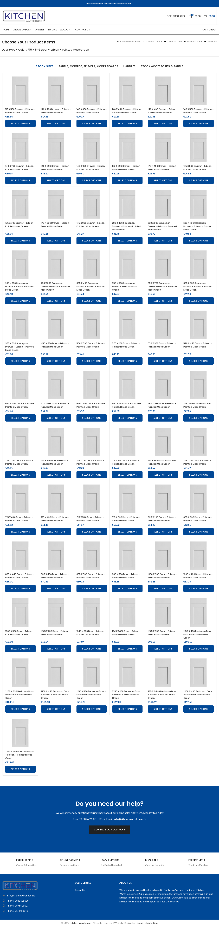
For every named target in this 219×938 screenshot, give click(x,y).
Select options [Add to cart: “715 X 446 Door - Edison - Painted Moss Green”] (20, 538)
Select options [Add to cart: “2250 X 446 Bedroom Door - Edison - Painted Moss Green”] (162, 719)
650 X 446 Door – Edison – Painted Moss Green (127, 412)
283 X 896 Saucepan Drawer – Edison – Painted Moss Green (18, 293)
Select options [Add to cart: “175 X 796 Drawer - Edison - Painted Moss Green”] (20, 247)
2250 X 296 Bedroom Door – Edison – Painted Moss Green (126, 704)
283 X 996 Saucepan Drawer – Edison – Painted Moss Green (53, 293)
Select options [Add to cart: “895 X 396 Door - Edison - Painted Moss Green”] (198, 538)
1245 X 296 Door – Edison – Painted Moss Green (54, 644)
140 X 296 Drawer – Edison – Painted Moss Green (54, 112)
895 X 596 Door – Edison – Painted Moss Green (91, 582)
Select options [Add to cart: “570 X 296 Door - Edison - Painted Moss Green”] (127, 367)
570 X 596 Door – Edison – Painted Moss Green (56, 412)
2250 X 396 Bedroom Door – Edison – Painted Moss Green (20, 704)
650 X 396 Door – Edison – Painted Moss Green (91, 412)
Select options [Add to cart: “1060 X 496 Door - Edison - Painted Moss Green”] (198, 598)
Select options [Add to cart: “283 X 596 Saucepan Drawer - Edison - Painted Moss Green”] (162, 247)
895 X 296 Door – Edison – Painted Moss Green (163, 525)
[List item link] (32, 911)
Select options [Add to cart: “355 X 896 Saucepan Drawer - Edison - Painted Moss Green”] (198, 307)
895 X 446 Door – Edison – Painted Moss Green (20, 582)
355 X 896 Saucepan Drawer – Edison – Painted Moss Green (196, 293)
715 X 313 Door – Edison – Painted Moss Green (126, 468)
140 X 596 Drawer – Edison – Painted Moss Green (197, 112)
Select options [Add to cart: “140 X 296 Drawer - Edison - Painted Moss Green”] (56, 127)
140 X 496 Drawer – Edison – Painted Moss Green (161, 112)
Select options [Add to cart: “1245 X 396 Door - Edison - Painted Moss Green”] (91, 658)
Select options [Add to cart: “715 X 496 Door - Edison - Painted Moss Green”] (56, 538)
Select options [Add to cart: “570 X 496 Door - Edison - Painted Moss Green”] (20, 424)
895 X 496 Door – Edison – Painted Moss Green (56, 582)
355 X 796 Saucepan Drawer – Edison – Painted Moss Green (160, 293)
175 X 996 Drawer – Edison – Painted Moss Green (90, 233)
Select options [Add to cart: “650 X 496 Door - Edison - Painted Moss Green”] (162, 424)
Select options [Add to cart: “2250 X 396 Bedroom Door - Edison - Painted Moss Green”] (20, 719)
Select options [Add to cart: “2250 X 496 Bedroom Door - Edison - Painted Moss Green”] (198, 719)
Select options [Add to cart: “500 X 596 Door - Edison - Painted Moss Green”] (91, 367)
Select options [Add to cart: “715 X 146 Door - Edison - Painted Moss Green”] (198, 424)
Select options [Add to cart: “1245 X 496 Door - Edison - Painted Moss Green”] (127, 658)
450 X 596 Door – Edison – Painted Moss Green (56, 351)
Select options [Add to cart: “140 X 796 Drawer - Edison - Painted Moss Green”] (20, 187)
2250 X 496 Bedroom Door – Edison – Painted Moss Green (198, 704)
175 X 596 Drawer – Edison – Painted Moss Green (197, 173)
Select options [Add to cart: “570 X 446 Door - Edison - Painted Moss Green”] (198, 367)
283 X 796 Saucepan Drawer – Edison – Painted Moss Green (196, 233)
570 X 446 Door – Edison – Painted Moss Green (198, 351)
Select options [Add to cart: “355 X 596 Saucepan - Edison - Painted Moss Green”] (127, 307)
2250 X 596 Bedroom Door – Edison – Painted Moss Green (20, 765)
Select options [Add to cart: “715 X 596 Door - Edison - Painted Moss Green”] (127, 538)
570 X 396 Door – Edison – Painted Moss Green (163, 351)
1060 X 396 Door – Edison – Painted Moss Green (161, 584)
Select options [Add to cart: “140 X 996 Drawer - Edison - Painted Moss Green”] (91, 187)
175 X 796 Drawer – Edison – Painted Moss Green (19, 233)
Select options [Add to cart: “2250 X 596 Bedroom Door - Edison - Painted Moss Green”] (20, 779)
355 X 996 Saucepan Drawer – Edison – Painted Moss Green (18, 353)
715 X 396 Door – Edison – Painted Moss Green (198, 468)
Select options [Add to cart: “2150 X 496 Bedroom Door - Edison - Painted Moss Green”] (198, 658)
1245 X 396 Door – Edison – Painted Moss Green (90, 644)
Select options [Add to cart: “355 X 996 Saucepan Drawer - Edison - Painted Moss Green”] (20, 367)
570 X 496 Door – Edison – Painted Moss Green (20, 412)
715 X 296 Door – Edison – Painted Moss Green (91, 468)
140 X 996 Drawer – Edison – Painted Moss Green (90, 173)
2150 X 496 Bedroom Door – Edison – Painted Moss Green (198, 644)
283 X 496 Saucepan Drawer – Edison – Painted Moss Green (125, 233)
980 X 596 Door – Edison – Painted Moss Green (127, 582)
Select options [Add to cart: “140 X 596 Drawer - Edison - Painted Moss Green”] (198, 127)
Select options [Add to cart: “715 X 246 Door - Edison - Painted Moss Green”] (20, 481)
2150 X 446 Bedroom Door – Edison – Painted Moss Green (55, 704)
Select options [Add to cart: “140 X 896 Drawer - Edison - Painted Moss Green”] (56, 187)
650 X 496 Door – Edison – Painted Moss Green (163, 412)
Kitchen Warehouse (81, 933)
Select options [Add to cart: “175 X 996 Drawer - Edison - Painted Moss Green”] (91, 247)
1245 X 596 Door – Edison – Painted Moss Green (161, 644)
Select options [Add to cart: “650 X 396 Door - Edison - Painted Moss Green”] (91, 424)
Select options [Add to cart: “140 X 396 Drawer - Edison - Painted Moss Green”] (91, 127)
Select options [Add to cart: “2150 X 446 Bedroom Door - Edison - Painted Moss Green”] (56, 719)
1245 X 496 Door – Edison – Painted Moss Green (126, 644)
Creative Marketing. (147, 933)
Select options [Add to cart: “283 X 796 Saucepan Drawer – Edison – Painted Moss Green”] (198, 247)
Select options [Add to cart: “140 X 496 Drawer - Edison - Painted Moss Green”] (162, 127)
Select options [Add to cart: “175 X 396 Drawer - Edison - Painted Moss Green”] (127, 187)
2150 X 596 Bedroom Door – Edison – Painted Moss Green (91, 704)
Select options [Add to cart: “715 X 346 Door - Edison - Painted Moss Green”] (162, 481)
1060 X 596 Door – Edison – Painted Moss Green (19, 644)
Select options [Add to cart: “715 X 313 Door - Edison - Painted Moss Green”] (127, 481)
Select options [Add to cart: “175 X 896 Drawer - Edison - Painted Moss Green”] (56, 247)
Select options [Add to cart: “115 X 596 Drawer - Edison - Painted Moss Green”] (20, 127)
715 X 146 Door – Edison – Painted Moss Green (197, 412)
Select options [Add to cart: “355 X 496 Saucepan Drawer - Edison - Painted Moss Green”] (91, 307)
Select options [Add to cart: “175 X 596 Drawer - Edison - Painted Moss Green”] (198, 187)
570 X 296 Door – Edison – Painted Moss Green (127, 351)
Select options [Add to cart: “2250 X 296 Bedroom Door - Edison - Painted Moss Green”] (127, 719)
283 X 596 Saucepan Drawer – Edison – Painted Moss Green (160, 233)
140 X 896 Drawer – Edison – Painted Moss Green (54, 173)
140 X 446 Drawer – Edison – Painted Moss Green (126, 112)
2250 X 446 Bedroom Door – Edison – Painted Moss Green (162, 704)
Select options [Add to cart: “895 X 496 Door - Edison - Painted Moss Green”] (56, 598)
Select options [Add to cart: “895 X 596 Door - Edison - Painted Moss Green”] (91, 598)
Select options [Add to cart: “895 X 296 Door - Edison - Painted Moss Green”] (162, 538)
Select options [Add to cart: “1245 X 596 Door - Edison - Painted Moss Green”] (162, 658)
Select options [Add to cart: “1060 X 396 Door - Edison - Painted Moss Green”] (162, 598)
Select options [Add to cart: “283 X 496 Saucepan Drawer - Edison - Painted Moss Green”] (127, 247)
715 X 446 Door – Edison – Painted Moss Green (20, 525)
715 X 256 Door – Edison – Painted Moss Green (55, 468)
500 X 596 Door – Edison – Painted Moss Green (91, 351)
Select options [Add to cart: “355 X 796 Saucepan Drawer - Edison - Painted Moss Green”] (162, 307)
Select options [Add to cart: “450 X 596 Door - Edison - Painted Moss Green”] (56, 367)
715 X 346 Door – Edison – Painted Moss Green (162, 468)
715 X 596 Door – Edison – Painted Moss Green (126, 525)
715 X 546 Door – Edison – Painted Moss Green (91, 525)
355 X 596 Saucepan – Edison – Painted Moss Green (126, 293)
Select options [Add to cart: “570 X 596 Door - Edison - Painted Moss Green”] (56, 424)
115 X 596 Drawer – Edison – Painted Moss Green (19, 112)
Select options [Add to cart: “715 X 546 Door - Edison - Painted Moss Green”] (91, 538)
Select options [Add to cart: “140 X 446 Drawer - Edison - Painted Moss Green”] (127, 127)
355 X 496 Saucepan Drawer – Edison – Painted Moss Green (89, 293)
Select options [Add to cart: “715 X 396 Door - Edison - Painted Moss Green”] (198, 481)
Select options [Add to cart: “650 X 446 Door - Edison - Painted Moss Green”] (127, 424)
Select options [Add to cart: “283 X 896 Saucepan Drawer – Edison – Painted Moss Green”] (20, 307)
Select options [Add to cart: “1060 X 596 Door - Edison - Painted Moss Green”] (20, 658)
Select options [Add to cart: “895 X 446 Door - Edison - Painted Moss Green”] (20, 598)
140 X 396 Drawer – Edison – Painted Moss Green (90, 112)
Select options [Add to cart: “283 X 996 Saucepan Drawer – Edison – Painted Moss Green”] (56, 307)
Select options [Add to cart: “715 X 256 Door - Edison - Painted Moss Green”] (56, 481)
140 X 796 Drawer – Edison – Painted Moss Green (19, 173)
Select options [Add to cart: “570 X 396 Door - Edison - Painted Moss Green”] (162, 367)
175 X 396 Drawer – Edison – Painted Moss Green (126, 173)
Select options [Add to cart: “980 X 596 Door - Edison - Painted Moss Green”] (127, 598)
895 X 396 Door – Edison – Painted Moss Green (198, 525)
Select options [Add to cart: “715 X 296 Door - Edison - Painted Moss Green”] (91, 481)
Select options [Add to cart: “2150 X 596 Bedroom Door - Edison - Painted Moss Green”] (91, 719)
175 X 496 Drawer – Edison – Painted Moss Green (161, 173)
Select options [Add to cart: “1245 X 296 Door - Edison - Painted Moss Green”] (56, 658)
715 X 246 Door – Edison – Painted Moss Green (20, 468)
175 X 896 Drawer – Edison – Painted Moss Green (54, 233)
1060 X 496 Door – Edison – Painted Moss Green (197, 584)
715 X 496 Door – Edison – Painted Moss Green (55, 525)
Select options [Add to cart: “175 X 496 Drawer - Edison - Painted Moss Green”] (162, 187)
